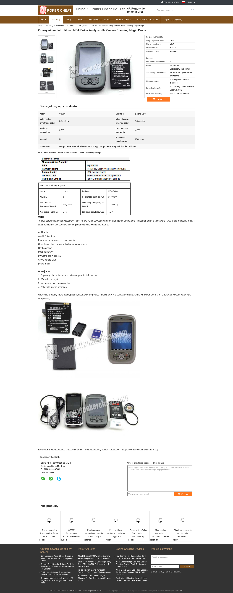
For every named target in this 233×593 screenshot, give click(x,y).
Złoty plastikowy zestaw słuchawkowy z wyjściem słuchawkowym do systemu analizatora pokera (116, 533)
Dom (43, 19)
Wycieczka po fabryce (99, 19)
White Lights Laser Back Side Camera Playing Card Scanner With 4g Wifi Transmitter (132, 572)
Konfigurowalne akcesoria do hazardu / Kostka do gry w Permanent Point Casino (94, 533)
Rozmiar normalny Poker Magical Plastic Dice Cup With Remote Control (49, 533)
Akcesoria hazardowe (65, 26)
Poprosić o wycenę (173, 19)
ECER (180, 591)
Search (193, 10)
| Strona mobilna (173, 571)
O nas (80, 19)
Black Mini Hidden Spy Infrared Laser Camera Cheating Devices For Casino (131, 579)
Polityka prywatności (57, 591)
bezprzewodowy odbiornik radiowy (102, 449)
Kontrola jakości (123, 19)
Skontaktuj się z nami (147, 19)
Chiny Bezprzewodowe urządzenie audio (84, 591)
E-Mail (154, 571)
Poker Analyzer (86, 549)
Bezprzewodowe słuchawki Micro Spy (140, 449)
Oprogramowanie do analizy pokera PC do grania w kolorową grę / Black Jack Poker (57, 580)
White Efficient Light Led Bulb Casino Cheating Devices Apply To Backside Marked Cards (131, 564)
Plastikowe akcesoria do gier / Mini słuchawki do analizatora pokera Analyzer (182, 533)
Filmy (68, 19)
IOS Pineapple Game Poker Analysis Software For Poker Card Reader (56, 573)
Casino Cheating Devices (130, 549)
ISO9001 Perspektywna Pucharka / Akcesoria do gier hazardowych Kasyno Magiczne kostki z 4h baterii (71, 533)
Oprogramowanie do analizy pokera (56, 550)
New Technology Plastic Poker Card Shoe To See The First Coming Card (131, 557)
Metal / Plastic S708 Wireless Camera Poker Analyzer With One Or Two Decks (95, 557)
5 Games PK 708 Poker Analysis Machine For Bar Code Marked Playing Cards (94, 578)
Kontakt (160, 99)
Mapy (161, 571)
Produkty (56, 19)
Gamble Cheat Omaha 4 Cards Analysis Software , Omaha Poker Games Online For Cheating (57, 566)
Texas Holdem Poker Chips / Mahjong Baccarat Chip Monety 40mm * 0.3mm (138, 533)
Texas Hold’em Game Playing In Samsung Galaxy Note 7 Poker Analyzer (95, 571)
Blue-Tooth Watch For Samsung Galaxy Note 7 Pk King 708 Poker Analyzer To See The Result (94, 564)
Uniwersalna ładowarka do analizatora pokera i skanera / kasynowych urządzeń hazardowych (160, 533)
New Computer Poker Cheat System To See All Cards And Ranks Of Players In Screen (57, 558)
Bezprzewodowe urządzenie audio (65, 449)
